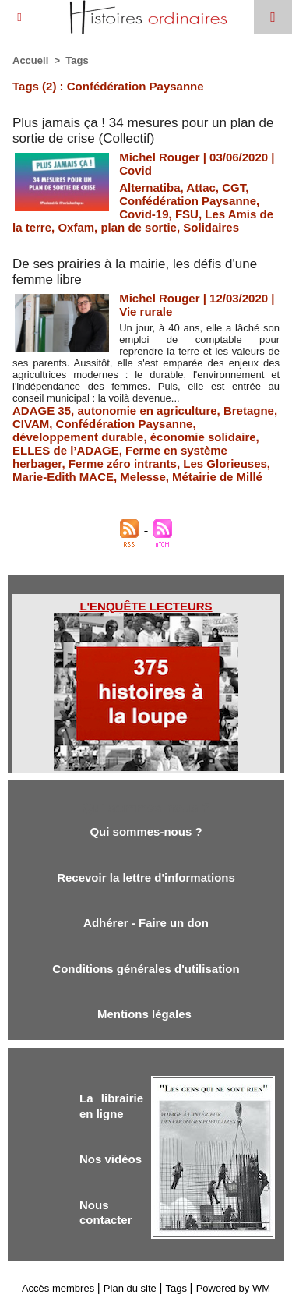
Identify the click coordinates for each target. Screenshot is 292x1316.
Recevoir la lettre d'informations (146, 877)
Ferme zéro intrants (123, 463)
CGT (233, 187)
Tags (76, 60)
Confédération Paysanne (187, 200)
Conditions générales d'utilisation (145, 968)
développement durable (77, 437)
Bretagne (248, 410)
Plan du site (130, 1288)
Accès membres (58, 1288)
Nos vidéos (110, 1159)
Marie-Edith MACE (63, 476)
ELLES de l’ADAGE (65, 450)
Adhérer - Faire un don (146, 922)
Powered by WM (233, 1288)
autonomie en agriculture (146, 410)
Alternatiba (149, 187)
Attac (201, 187)
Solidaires (211, 227)
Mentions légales (146, 1014)
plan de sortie (138, 227)
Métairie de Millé (217, 476)
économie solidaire (203, 437)
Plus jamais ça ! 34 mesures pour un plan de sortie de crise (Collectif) (142, 130)
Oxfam (76, 227)
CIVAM (30, 423)
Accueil (30, 60)
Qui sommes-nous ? (146, 831)
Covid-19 (143, 214)
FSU (187, 214)
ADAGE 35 (41, 410)
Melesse (142, 476)
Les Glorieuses (225, 463)
